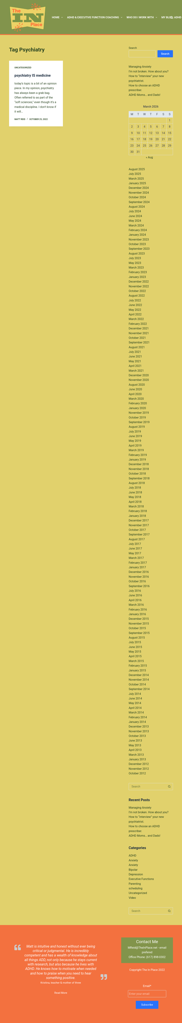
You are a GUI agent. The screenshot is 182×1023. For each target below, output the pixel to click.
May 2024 (135, 220)
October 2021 (137, 338)
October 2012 (137, 773)
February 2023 (138, 272)
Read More (60, 992)
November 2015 (139, 623)
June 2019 (135, 436)
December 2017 (139, 520)
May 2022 (135, 309)
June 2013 (135, 740)
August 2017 (137, 539)
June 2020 (135, 389)
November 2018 (139, 469)
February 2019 (138, 455)
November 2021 (139, 333)
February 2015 (138, 665)
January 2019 (137, 459)
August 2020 (137, 384)
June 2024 (135, 216)
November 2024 (139, 192)
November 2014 (139, 679)
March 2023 (136, 267)
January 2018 (137, 516)
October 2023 (137, 244)
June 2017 (135, 548)
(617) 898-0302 (155, 957)
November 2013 (139, 731)
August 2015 (137, 637)
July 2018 (135, 487)
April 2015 (135, 656)
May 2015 (135, 651)
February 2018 (138, 511)
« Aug (149, 157)
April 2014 (135, 708)
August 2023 (137, 253)
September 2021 (139, 342)
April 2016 (135, 600)
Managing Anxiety (140, 66)
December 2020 (139, 375)
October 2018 (137, 473)
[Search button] (169, 786)
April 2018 (135, 502)
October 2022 (137, 291)
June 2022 (135, 305)
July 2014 (135, 694)
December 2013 (139, 726)
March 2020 (136, 398)
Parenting (135, 883)
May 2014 (135, 703)
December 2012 (139, 764)
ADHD (132, 855)
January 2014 (137, 722)
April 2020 (135, 394)
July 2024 (135, 211)
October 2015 (137, 628)
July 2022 (135, 300)
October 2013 (137, 736)
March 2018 (136, 506)
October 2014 (137, 684)
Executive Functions (141, 879)
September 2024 (139, 202)
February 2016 (138, 609)
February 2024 (138, 230)
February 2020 (138, 403)
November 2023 (139, 239)
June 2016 (135, 595)
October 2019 (137, 417)
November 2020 (139, 380)
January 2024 (137, 234)
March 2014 (136, 712)
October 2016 (137, 581)
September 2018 (139, 478)
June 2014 (135, 698)
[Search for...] (147, 786)
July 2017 (135, 544)
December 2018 (139, 464)
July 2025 (135, 174)
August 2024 (137, 206)
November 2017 (139, 525)
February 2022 (138, 324)
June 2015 (135, 647)
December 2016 (139, 572)
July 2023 (135, 258)
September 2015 (139, 633)
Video (132, 897)
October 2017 (137, 530)
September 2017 (139, 534)
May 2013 (135, 745)
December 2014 (139, 675)
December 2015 (139, 618)
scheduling (135, 888)
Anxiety (133, 860)
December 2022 (139, 281)
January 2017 (137, 567)
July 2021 (135, 352)
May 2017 (135, 553)
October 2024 (137, 197)
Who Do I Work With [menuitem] (143, 17)
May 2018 (135, 497)
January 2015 (137, 670)
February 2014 (138, 717)
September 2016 (139, 586)
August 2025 (137, 169)
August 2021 (137, 347)
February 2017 (138, 562)
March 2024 (136, 225)
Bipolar (133, 869)
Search (133, 48)
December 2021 (139, 328)
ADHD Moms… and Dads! (144, 95)
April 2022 (135, 314)
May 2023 (135, 263)
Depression (136, 874)
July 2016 (135, 590)
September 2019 (139, 422)
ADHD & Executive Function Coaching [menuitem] (95, 17)
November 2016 (139, 576)
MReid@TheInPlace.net (142, 947)
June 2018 (135, 492)
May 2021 (135, 361)
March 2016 (136, 604)
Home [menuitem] (58, 17)
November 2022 (139, 286)
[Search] (171, 17)
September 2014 (139, 689)
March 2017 (136, 558)
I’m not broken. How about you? (148, 71)
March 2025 (136, 178)
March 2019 (136, 450)
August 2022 (137, 295)
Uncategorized (22, 67)
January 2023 (137, 277)
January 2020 (137, 408)
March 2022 (136, 319)
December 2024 (139, 188)
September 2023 (139, 248)
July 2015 (135, 642)
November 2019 (139, 412)
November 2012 (139, 768)
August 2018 (137, 483)
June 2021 (135, 356)
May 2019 (135, 440)
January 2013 (137, 759)
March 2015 (136, 661)
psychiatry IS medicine (32, 75)
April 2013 (135, 750)
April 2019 (135, 445)
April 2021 (135, 366)
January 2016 (137, 614)
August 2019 (137, 426)
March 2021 (136, 370)
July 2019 (135, 431)
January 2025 (137, 183)
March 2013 (136, 754)
